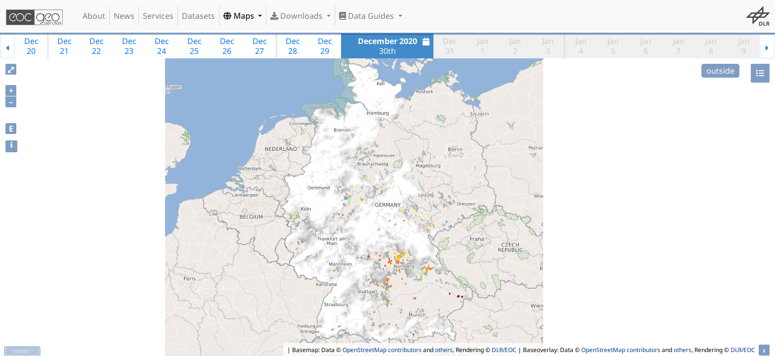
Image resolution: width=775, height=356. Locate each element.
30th (395, 46)
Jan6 (645, 46)
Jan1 (482, 46)
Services (158, 15)
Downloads (297, 15)
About (94, 15)
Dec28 (293, 46)
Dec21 (64, 46)
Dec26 (227, 46)
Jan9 (743, 46)
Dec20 (31, 46)
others (444, 350)
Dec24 (162, 46)
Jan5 (613, 46)
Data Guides (367, 15)
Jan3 (548, 46)
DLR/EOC (504, 350)
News (124, 15)
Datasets (198, 15)
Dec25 (194, 46)
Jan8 (711, 46)
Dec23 (129, 46)
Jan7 (678, 46)
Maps (239, 15)
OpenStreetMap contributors (382, 350)
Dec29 (325, 46)
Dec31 (450, 46)
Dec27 (260, 46)
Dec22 (96, 46)
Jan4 (581, 46)
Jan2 (515, 46)
